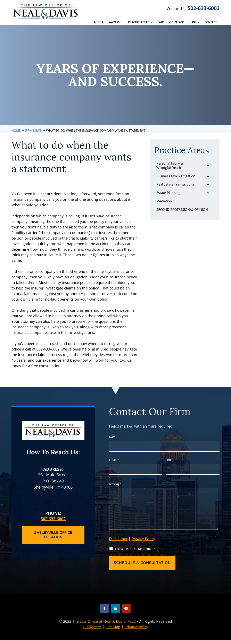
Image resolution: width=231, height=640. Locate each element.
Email (114, 460)
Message (115, 484)
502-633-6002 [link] (204, 8)
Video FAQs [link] (176, 22)
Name (113, 437)
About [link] (98, 22)
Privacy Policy (143, 538)
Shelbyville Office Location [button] (53, 535)
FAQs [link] (161, 22)
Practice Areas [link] (138, 22)
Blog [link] (192, 22)
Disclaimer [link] (92, 626)
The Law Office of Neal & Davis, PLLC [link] (104, 621)
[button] (104, 608)
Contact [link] (211, 22)
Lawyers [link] (113, 22)
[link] (46, 11)
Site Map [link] (112, 626)
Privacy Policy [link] (136, 626)
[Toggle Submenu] (208, 165)
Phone (170, 460)
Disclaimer (118, 538)
